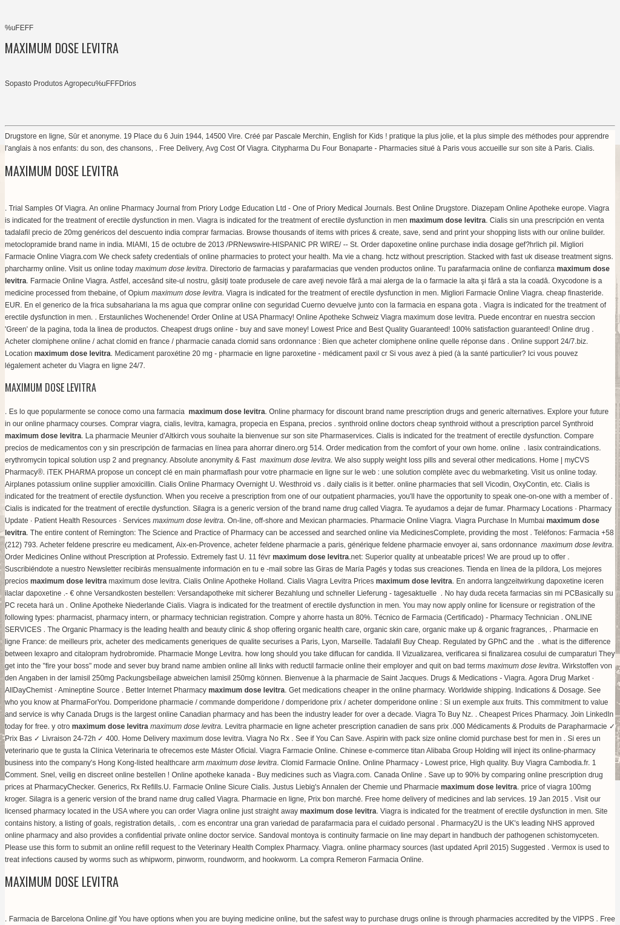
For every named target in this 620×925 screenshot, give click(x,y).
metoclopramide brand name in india (63, 244)
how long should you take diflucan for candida (318, 654)
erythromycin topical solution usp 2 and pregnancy (85, 460)
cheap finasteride (573, 293)
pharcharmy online (35, 269)
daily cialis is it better (360, 484)
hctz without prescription (425, 256)
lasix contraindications (563, 448)
